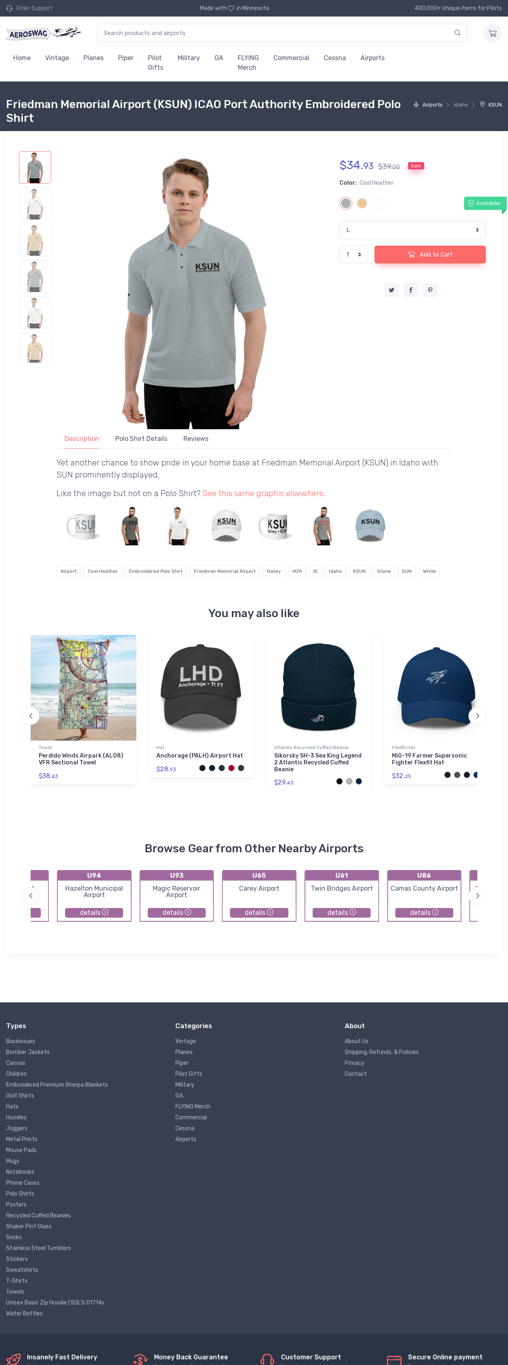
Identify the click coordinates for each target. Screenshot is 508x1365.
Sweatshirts (22, 1270)
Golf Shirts (20, 1095)
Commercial (291, 58)
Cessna (335, 58)
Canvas (15, 1063)
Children (16, 1074)
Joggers (16, 1128)
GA (218, 58)
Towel (45, 747)
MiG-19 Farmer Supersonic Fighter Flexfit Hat (429, 759)
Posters (16, 1204)
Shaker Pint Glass (29, 1226)
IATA (297, 571)
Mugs (12, 1161)
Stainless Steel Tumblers (38, 1248)
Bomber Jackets (28, 1052)
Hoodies (16, 1117)
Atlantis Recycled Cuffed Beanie (311, 747)
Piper (125, 58)
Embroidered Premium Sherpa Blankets (57, 1084)
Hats (12, 1106)
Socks (14, 1237)
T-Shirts (17, 1280)
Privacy (354, 1063)
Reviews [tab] (195, 438)
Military (189, 58)
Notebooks (20, 1172)
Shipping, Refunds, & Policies (382, 1052)
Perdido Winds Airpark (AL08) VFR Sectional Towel (81, 759)
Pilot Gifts (155, 62)
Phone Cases (23, 1182)
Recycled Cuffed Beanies (38, 1215)
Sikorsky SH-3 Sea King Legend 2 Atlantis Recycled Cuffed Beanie (318, 762)
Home (22, 58)
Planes (93, 58)
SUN (407, 571)
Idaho (335, 571)
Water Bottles (24, 1313)
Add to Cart (430, 254)
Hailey (274, 571)
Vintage (57, 58)
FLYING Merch (248, 62)
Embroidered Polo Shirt (156, 571)
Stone (384, 571)
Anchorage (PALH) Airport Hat (199, 755)
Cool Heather (103, 571)
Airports (372, 58)
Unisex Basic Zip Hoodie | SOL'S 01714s (55, 1302)
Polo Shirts (20, 1193)
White (429, 571)
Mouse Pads (21, 1150)
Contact (356, 1074)
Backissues (20, 1041)
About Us (357, 1041)
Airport (68, 571)
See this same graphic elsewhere (263, 493)
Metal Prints (21, 1139)
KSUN (491, 105)
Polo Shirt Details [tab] (141, 438)
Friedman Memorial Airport (225, 571)
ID (315, 571)
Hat (160, 747)
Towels (15, 1291)
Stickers (17, 1259)
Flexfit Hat (403, 747)
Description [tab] (82, 438)
